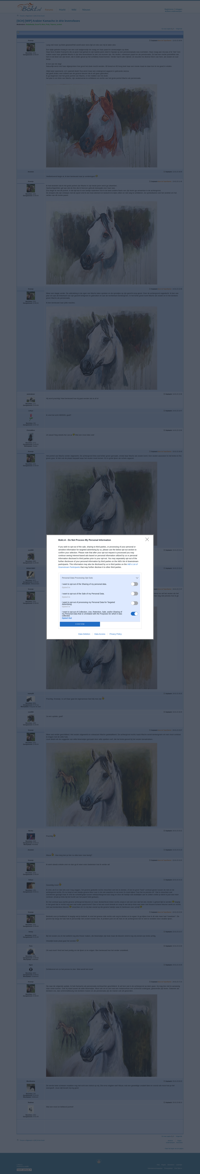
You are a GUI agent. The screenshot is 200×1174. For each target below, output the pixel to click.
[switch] (134, 584)
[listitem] (100, 577)
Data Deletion (84, 634)
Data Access (99, 634)
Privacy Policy (116, 634)
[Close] (148, 540)
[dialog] (100, 587)
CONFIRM (80, 624)
